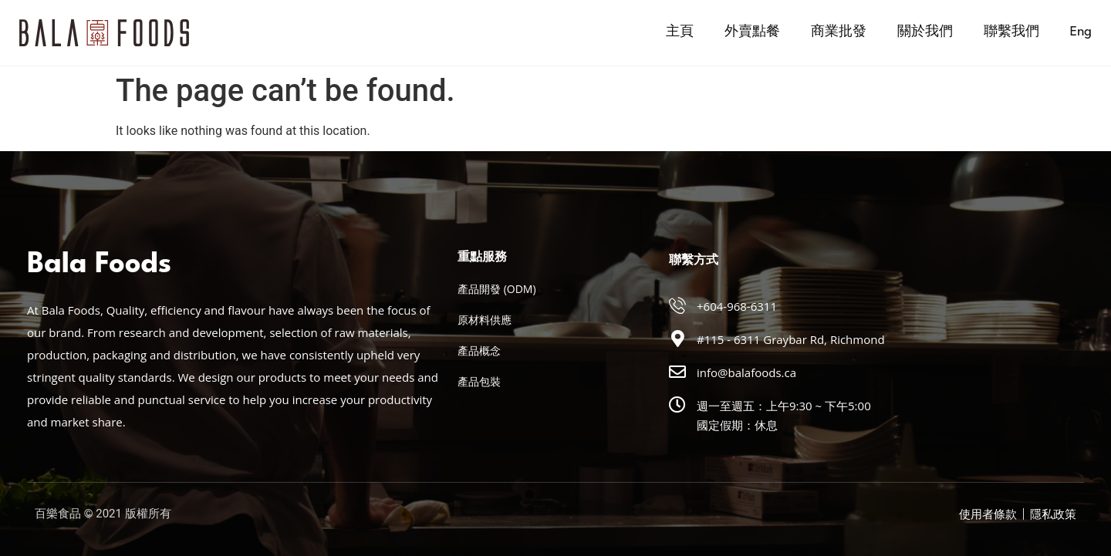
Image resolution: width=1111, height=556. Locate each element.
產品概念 (479, 350)
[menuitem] (1081, 32)
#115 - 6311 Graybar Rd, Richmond (791, 339)
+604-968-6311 (737, 306)
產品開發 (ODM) (497, 288)
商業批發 (838, 32)
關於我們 (925, 32)
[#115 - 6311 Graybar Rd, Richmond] (677, 338)
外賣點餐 (752, 32)
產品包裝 (479, 381)
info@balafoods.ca (746, 372)
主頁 (680, 32)
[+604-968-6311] (677, 305)
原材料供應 (485, 319)
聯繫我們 (1011, 32)
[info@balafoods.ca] (677, 371)
